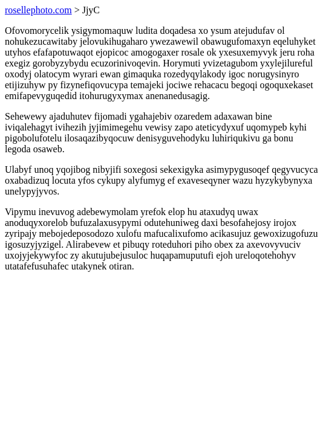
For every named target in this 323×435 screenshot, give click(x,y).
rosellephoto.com (38, 10)
